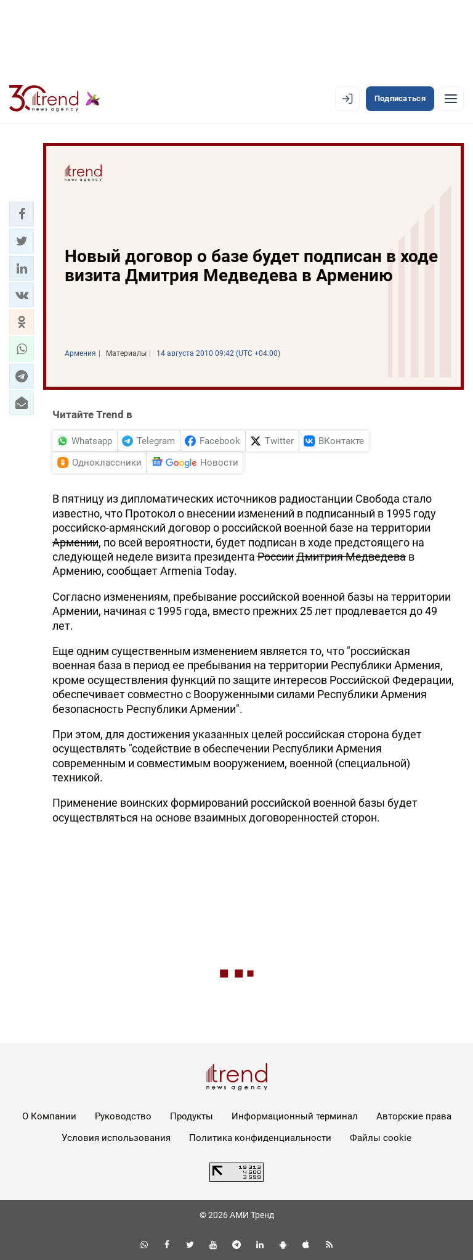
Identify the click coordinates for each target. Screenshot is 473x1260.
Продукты (191, 1116)
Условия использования (116, 1137)
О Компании (49, 1116)
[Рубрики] (451, 98)
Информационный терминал (295, 1116)
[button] (21, 214)
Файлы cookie (380, 1137)
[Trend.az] (54, 98)
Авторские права (413, 1116)
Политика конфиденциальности (260, 1137)
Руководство (123, 1116)
